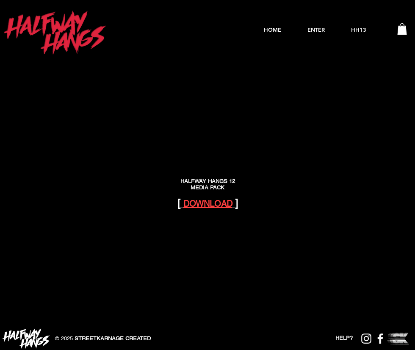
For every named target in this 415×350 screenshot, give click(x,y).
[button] (402, 29)
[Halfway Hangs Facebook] (380, 338)
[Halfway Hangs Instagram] (366, 338)
